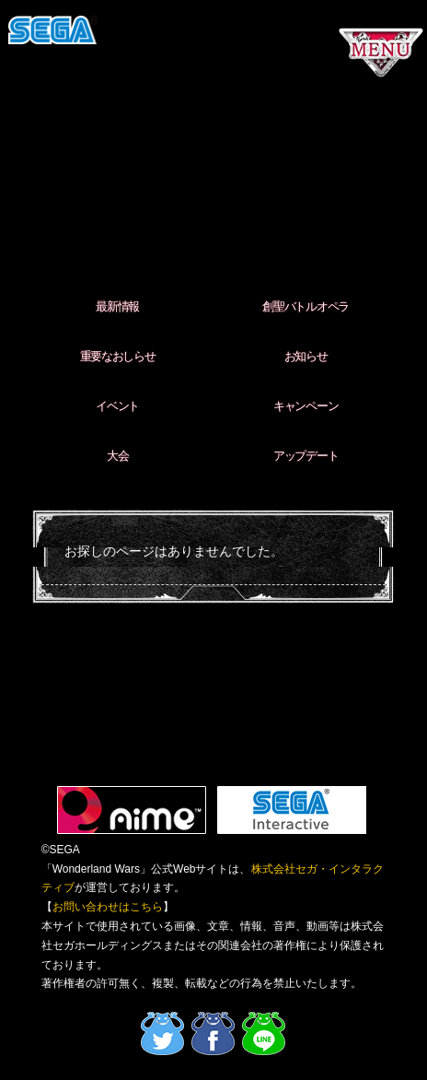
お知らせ (306, 356)
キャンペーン (305, 406)
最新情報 (117, 306)
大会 (117, 456)
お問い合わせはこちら (107, 906)
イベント (117, 406)
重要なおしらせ (118, 356)
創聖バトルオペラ (305, 306)
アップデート (305, 456)
